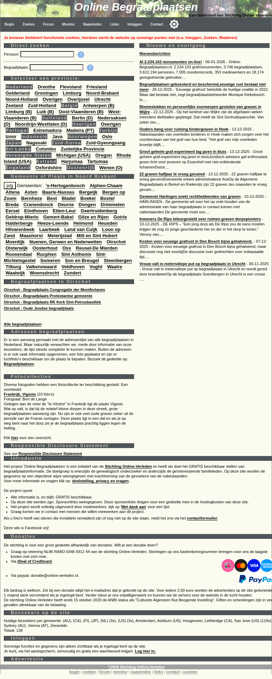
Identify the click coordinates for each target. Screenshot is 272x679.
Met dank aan (133, 507)
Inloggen (135, 24)
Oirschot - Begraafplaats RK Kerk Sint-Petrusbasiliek (52, 302)
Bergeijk (88, 192)
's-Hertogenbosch (65, 185)
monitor (120, 672)
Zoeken (28, 24)
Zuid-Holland (42, 105)
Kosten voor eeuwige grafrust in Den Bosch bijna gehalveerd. (195, 241)
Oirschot (116, 241)
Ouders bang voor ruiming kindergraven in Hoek (183, 129)
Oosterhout (44, 248)
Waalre (114, 266)
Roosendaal (19, 254)
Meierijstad (60, 235)
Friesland (96, 86)
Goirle (120, 217)
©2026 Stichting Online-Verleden (136, 667)
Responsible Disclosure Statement (50, 454)
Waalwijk (15, 272)
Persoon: (12, 54)
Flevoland (71, 86)
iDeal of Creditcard (34, 561)
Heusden (108, 223)
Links (114, 24)
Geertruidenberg (99, 210)
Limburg (72, 93)
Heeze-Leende (52, 223)
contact (173, 672)
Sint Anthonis (76, 254)
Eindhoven (36, 210)
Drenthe (46, 86)
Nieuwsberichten (154, 53)
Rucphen (46, 254)
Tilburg (13, 266)
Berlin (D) (82, 117)
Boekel (87, 198)
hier (14, 438)
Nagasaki (36, 142)
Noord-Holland (22, 99)
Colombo (46, 149)
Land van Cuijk (80, 229)
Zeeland (14, 105)
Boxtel (107, 198)
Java (57, 136)
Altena (13, 192)
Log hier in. (145, 651)
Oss (66, 248)
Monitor (68, 24)
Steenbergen (118, 260)
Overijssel (78, 99)
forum (104, 672)
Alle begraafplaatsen (22, 324)
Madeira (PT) (80, 130)
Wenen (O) (110, 167)
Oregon (103, 155)
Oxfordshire (48, 167)
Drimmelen (112, 204)
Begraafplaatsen (19, 364)
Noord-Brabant (102, 93)
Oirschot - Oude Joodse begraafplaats (39, 308)
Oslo (107, 136)
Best (52, 198)
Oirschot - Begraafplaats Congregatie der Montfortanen (54, 290)
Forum (48, 24)
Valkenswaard (41, 266)
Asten (31, 192)
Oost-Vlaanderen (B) (81, 111)
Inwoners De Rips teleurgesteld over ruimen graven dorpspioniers (200, 219)
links (158, 672)
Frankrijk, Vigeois (20, 394)
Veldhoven (73, 266)
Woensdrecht (44, 272)
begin (74, 672)
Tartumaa (97, 161)
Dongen (87, 204)
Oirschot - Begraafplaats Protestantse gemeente (48, 296)
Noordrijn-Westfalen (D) (41, 124)
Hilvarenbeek (20, 229)
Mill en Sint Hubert (97, 235)
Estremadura (47, 130)
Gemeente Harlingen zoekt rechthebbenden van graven (190, 196)
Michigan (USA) (73, 155)
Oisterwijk (17, 248)
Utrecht (102, 99)
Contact (156, 24)
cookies (190, 672)
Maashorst (31, 235)
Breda (12, 204)
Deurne (66, 204)
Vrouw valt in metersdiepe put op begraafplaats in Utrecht (192, 264)
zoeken (89, 672)
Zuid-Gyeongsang (105, 142)
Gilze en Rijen (93, 217)
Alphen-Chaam (106, 185)
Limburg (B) (19, 111)
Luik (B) (45, 111)
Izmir (11, 136)
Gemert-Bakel (58, 217)
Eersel (12, 210)
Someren (50, 260)
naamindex (141, 672)
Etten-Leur (64, 210)
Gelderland (18, 93)
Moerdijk (15, 241)
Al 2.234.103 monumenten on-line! (170, 62)
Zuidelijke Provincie (82, 149)
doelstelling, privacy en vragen (100, 481)
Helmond (83, 223)
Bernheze (31, 198)
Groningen (46, 93)
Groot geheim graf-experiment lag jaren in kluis (182, 151)
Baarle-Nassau (58, 192)
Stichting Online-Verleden (128, 466)
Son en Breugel (82, 260)
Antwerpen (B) (98, 105)
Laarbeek (49, 229)
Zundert (72, 272)
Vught (96, 266)
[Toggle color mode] (174, 24)
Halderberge (19, 223)
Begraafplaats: (17, 67)
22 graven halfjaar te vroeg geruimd (172, 174)
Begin (9, 24)
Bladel (68, 198)
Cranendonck (38, 204)
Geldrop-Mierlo (22, 217)
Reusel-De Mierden (97, 248)
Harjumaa (71, 161)
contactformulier (202, 518)
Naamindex (92, 24)
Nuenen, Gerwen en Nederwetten (65, 241)
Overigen (53, 99)
